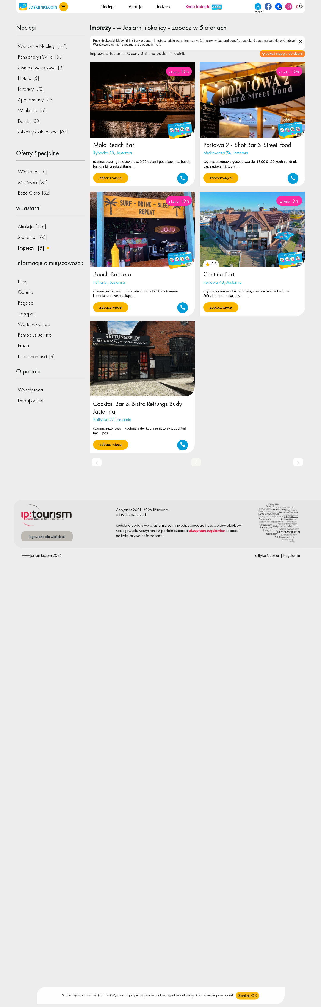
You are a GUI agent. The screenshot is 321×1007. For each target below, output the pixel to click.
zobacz (231, 530)
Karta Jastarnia (204, 6)
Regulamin (291, 555)
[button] (63, 6)
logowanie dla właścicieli (47, 536)
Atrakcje (135, 6)
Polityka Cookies (266, 555)
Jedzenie (164, 6)
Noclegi (107, 6)
